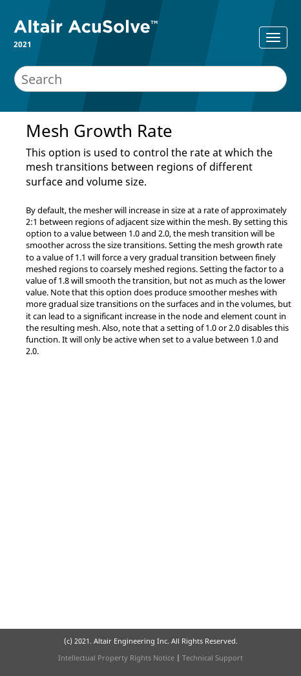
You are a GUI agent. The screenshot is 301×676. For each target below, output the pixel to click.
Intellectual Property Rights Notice (116, 657)
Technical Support (212, 657)
